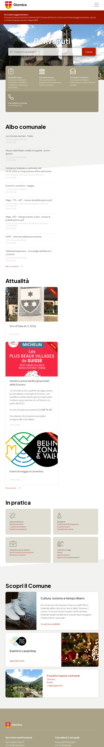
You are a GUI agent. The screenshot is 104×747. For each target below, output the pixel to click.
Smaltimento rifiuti (65, 416)
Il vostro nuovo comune (63, 562)
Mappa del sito (78, 738)
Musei (59, 439)
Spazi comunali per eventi (68, 444)
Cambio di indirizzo (18, 413)
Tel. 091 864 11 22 (14, 636)
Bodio (50, 569)
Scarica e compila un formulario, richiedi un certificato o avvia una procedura (18, 79)
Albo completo (12, 210)
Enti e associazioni (18, 441)
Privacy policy (40, 738)
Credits (65, 738)
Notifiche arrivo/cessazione (22, 439)
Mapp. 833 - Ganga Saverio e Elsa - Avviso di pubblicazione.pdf (71, 176)
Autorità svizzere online (73, 727)
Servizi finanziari (63, 707)
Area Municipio (33, 740)
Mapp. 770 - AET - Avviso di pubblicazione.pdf (19, 176)
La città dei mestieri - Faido (19, 136)
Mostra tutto (11, 375)
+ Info (76, 273)
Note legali (53, 738)
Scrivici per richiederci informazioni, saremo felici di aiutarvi (82, 77)
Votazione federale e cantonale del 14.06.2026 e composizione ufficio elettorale (23, 157)
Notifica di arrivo (17, 411)
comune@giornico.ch (17, 639)
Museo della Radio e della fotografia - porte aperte (72, 138)
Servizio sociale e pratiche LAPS (71, 714)
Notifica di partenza (18, 416)
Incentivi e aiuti (63, 413)
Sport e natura (63, 441)
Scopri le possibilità (50, 510)
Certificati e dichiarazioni (68, 411)
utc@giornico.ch (14, 692)
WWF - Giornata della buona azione (24, 194)
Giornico (51, 566)
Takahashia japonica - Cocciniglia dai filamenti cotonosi (71, 196)
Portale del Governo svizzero (46, 727)
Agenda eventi (17, 547)
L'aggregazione (55, 572)
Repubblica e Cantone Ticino (18, 727)
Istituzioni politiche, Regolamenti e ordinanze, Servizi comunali (50, 77)
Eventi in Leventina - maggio (67, 153)
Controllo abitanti (64, 704)
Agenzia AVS (61, 711)
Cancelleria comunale (66, 701)
